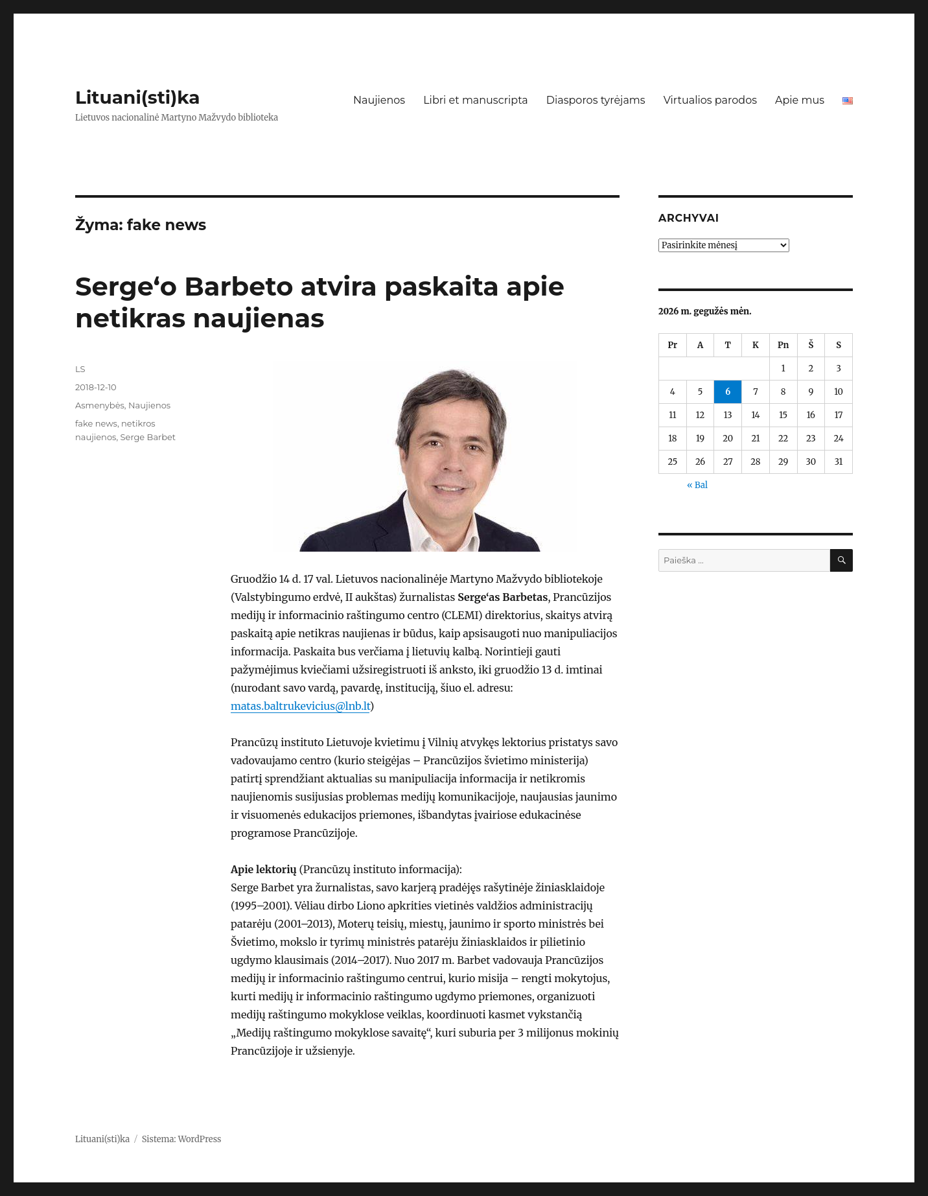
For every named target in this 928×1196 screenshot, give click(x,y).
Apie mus (799, 100)
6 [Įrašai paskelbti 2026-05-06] (727, 391)
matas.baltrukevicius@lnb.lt (300, 705)
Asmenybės (99, 405)
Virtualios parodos (710, 100)
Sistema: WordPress (182, 1139)
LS (80, 369)
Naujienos (379, 100)
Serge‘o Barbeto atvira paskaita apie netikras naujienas (319, 302)
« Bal (697, 485)
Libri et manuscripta (475, 100)
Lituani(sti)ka (137, 97)
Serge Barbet (148, 437)
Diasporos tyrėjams (595, 100)
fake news (96, 423)
